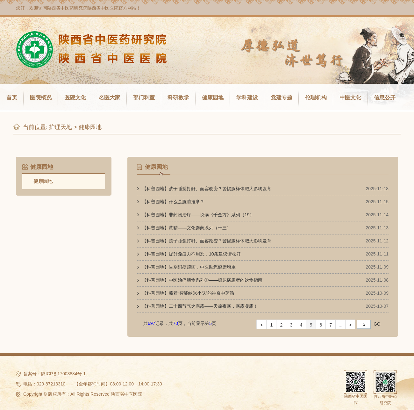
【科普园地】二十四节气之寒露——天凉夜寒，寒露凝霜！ (200, 306)
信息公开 (385, 98)
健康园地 (213, 98)
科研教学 (178, 98)
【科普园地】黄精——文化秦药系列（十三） (186, 227)
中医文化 (350, 98)
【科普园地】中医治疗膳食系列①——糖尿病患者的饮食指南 (202, 280)
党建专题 (281, 98)
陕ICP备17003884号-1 (63, 373)
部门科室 (144, 98)
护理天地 (60, 127)
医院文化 (75, 98)
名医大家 (109, 98)
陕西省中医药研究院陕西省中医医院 (82, 8)
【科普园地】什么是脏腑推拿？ (173, 201)
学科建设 (247, 98)
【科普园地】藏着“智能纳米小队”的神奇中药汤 (188, 293)
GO (377, 324)
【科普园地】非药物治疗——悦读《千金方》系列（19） (198, 214)
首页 (11, 98)
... (340, 324)
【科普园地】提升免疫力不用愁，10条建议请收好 (191, 253)
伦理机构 (316, 98)
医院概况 (41, 98)
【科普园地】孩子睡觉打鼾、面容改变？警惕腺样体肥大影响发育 (206, 188)
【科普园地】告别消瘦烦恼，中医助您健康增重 (189, 267)
